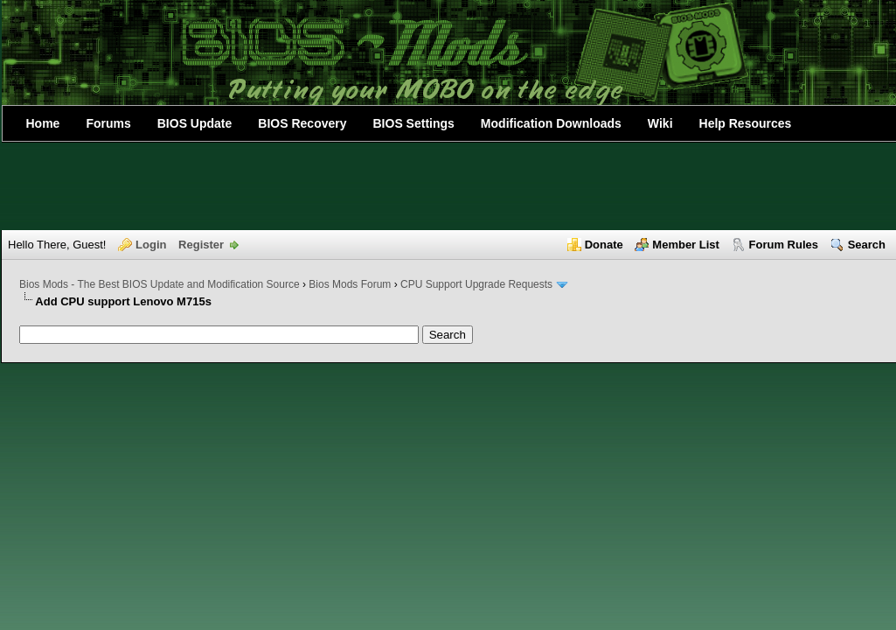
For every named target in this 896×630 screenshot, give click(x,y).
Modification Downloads (551, 123)
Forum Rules (783, 244)
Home (43, 123)
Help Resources (745, 123)
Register (201, 244)
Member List (685, 244)
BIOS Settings (414, 123)
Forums (108, 123)
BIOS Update (195, 123)
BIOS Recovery (302, 123)
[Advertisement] (448, 186)
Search (867, 244)
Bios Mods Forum (350, 284)
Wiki (660, 123)
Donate (604, 244)
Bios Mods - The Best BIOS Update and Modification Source (159, 284)
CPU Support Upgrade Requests (476, 284)
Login (150, 244)
